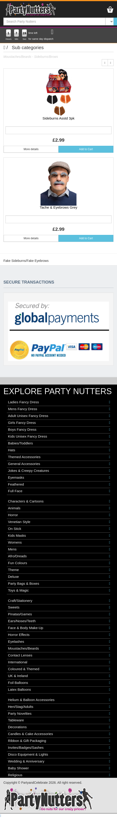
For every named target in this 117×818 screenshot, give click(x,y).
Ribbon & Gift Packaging (59, 741)
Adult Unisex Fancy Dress (59, 416)
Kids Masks (59, 535)
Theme (59, 570)
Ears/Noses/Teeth (59, 621)
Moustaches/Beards (59, 648)
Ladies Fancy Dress (59, 402)
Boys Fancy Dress (59, 429)
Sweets (59, 607)
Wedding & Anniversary (59, 761)
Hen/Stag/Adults (59, 707)
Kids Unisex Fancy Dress (59, 436)
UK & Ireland (59, 676)
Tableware (59, 720)
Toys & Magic (59, 590)
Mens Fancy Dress (59, 409)
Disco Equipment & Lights (59, 754)
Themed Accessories (59, 457)
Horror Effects (59, 635)
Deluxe (59, 577)
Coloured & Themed (59, 669)
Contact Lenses (59, 655)
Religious (59, 775)
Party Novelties (59, 713)
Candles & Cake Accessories (59, 734)
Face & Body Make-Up (59, 628)
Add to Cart (86, 149)
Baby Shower (59, 768)
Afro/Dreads (59, 556)
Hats (59, 450)
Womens (59, 542)
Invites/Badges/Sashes (59, 747)
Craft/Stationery (59, 601)
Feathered (59, 484)
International (59, 662)
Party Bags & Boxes (59, 583)
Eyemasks (59, 477)
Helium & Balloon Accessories (59, 700)
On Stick (59, 529)
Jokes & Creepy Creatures (59, 471)
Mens (59, 549)
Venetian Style (59, 522)
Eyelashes (59, 641)
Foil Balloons (59, 683)
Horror (59, 515)
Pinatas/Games (59, 614)
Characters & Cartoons (59, 501)
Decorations (59, 727)
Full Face (59, 491)
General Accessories (59, 464)
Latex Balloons (59, 689)
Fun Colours (59, 563)
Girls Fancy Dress (59, 423)
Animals (59, 508)
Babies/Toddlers (59, 443)
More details (31, 149)
